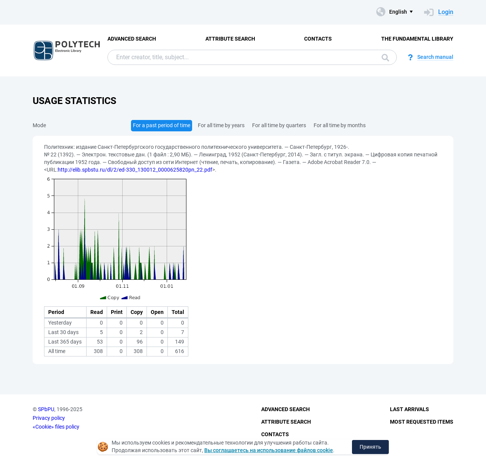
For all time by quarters (279, 125)
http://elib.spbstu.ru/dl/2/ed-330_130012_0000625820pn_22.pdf (135, 170)
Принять (370, 447)
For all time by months (340, 125)
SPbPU (46, 409)
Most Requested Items (421, 422)
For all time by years (221, 125)
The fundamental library (417, 39)
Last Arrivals (409, 409)
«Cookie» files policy (56, 427)
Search (385, 57)
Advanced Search (131, 39)
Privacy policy (49, 418)
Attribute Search (230, 39)
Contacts (318, 39)
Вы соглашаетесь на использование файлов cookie (268, 450)
